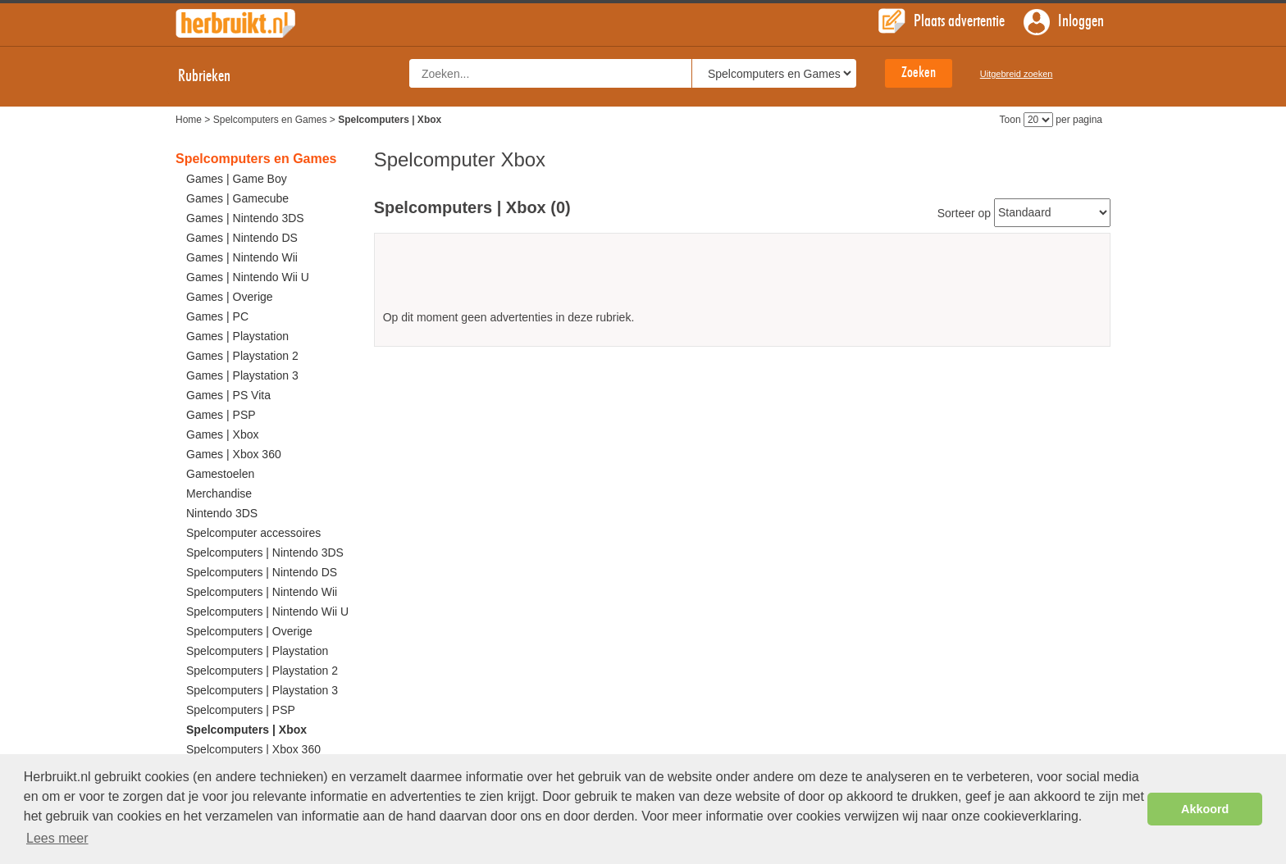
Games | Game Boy (236, 178)
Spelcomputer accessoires (253, 532)
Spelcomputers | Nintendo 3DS (265, 552)
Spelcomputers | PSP (240, 709)
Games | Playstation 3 (242, 375)
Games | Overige (229, 296)
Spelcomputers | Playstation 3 (262, 690)
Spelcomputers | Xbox (246, 729)
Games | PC (217, 316)
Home (189, 119)
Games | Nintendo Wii (242, 257)
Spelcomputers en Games (270, 119)
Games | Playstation (237, 336)
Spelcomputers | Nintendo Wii (261, 591)
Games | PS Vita (228, 395)
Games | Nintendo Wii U (247, 277)
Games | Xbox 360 (233, 454)
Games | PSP (221, 414)
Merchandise (219, 493)
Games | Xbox (222, 434)
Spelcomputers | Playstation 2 (262, 670)
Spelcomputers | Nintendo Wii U (267, 611)
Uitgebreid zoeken (1016, 74)
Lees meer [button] (57, 838)
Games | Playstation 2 (242, 355)
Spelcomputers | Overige (249, 631)
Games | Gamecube (237, 198)
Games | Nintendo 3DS (245, 218)
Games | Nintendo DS (242, 237)
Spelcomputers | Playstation (257, 650)
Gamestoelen (220, 473)
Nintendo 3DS (222, 513)
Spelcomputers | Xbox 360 (253, 749)
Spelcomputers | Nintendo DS (261, 572)
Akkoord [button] (1205, 809)
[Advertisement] (742, 277)
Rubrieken (219, 76)
